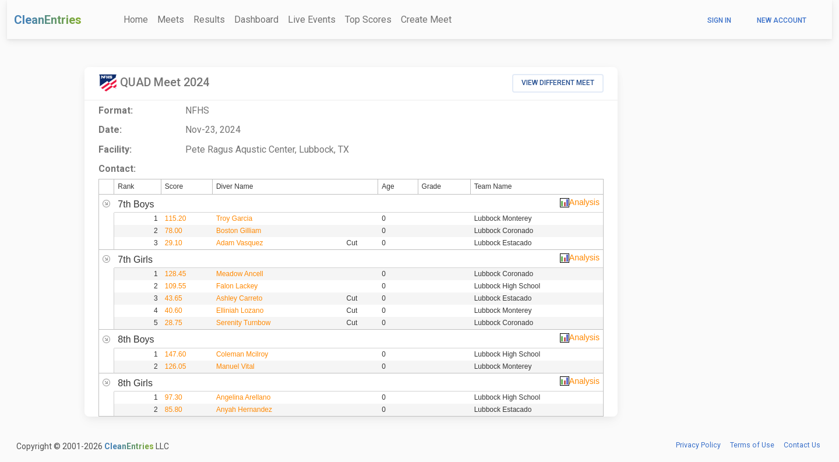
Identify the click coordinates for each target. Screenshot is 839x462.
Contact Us (802, 445)
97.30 (173, 397)
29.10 (173, 243)
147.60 (175, 354)
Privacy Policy (698, 445)
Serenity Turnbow (243, 323)
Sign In (719, 20)
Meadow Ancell (239, 274)
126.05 (175, 366)
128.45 (175, 274)
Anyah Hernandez (244, 409)
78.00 (173, 231)
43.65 (173, 298)
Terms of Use (752, 445)
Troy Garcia (234, 218)
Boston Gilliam (238, 231)
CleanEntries (48, 20)
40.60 (173, 310)
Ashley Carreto (239, 298)
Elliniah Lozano (239, 310)
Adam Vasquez (239, 243)
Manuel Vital (235, 366)
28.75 (173, 323)
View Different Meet (557, 83)
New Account (781, 20)
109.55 (175, 286)
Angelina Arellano (243, 397)
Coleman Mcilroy (242, 354)
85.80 (173, 409)
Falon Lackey (237, 286)
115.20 (175, 218)
